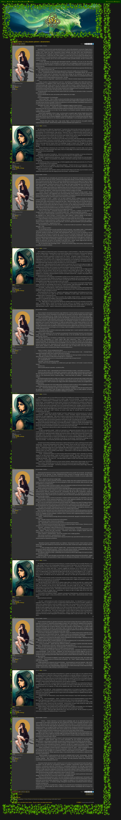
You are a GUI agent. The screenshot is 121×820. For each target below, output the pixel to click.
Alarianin (16, 87)
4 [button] (91, 44)
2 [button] (88, 44)
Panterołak (17, 167)
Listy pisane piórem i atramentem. (37, 42)
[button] (85, 44)
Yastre (13, 162)
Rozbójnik (18, 168)
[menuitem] (9, 2)
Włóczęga (22, 168)
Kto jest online (16, 797)
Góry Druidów (17, 42)
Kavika (13, 82)
